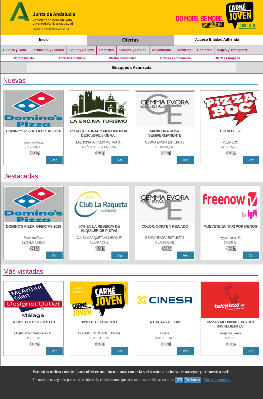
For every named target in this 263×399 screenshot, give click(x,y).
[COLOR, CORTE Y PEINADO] (165, 229)
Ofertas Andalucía (72, 58)
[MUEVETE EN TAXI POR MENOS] (230, 229)
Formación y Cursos (48, 50)
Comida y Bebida (133, 50)
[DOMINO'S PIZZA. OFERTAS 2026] (33, 134)
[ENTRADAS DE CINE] (165, 324)
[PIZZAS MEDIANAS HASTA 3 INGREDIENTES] (230, 324)
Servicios (184, 50)
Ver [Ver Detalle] (54, 160)
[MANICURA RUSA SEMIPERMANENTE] (165, 134)
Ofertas (130, 40)
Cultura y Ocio (14, 50)
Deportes (106, 50)
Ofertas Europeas (227, 58)
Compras (204, 50)
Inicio (44, 39)
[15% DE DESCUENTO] (99, 324)
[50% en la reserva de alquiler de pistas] (99, 229)
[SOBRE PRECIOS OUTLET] (33, 324)
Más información (217, 380)
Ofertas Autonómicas (175, 58)
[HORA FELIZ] (230, 134)
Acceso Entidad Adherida (217, 39)
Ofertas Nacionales (122, 58)
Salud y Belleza (81, 50)
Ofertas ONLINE (23, 58)
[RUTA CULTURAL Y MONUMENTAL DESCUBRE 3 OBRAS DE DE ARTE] (99, 134)
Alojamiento (161, 50)
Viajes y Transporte (232, 50)
